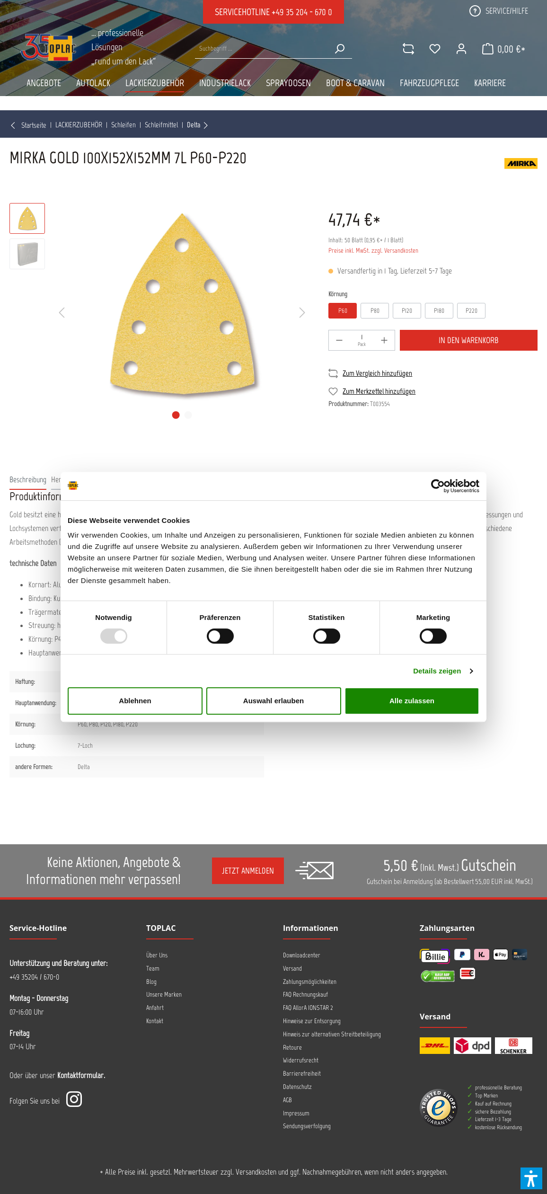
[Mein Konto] (461, 49)
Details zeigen (437, 671)
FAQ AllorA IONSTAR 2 (308, 1008)
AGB (287, 1100)
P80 (375, 311)
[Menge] (361, 340)
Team (152, 968)
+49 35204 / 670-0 (34, 977)
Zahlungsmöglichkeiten (309, 982)
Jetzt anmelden (248, 871)
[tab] (27, 479)
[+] (384, 340)
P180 (439, 311)
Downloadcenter (301, 955)
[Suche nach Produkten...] (261, 48)
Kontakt (154, 1021)
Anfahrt (155, 1008)
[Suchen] (339, 48)
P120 (407, 311)
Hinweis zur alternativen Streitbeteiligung (332, 1034)
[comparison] (408, 49)
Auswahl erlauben (273, 701)
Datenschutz (297, 1087)
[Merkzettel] (435, 49)
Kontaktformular (80, 1075)
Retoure (292, 1048)
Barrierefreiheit (302, 1074)
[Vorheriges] (61, 313)
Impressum (296, 1113)
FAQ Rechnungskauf (305, 995)
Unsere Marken (164, 995)
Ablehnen (135, 701)
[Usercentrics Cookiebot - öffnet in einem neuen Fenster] (438, 486)
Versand (292, 968)
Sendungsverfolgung (307, 1126)
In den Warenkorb (469, 340)
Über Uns (157, 955)
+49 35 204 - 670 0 (302, 12)
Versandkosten (256, 1171)
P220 (471, 311)
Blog (151, 982)
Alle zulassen (411, 701)
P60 (342, 311)
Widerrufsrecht (300, 1060)
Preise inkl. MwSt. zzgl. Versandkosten (373, 251)
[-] (339, 340)
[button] (531, 1178)
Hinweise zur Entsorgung (312, 1021)
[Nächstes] (302, 313)
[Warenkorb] (504, 49)
